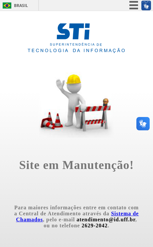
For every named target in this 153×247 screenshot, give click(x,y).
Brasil (21, 5)
